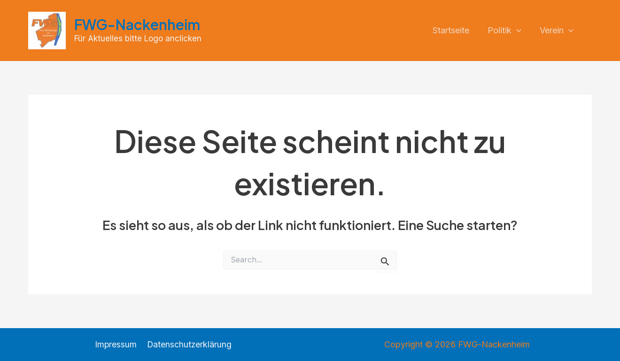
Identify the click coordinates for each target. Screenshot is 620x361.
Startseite (454, 30)
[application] (518, 30)
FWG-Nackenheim (137, 24)
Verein (557, 30)
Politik (506, 30)
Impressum (116, 344)
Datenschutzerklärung (189, 344)
